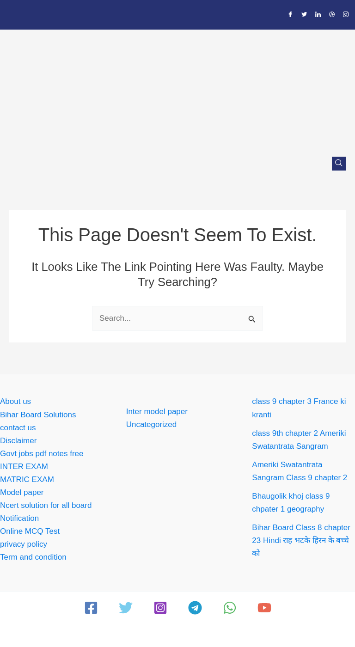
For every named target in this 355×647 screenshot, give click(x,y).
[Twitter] (304, 15)
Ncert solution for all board (46, 505)
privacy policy (23, 544)
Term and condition (33, 557)
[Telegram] (195, 608)
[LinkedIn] (318, 15)
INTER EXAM (24, 466)
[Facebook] (290, 15)
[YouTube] (264, 608)
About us (15, 401)
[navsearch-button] (339, 164)
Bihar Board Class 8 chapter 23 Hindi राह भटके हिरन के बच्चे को (301, 540)
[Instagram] (346, 15)
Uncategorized (151, 424)
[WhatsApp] (230, 608)
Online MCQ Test (30, 531)
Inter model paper (157, 411)
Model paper (22, 492)
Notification (19, 518)
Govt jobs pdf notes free (42, 453)
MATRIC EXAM (27, 479)
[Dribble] (332, 15)
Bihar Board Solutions (38, 414)
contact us (18, 427)
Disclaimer (18, 440)
